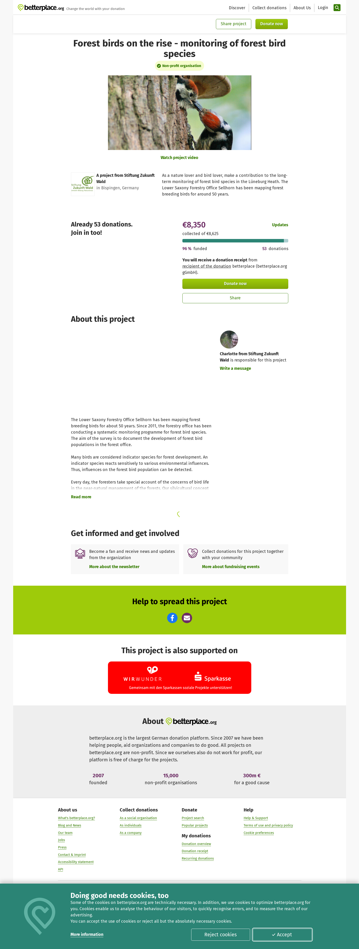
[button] (172, 618)
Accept (282, 935)
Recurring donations (198, 858)
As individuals (130, 825)
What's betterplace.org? (76, 818)
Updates (280, 224)
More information (87, 934)
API (60, 869)
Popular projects (195, 825)
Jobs (61, 840)
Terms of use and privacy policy (268, 825)
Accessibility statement (75, 862)
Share (235, 297)
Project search (193, 818)
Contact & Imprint (72, 855)
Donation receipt (195, 851)
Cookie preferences (258, 833)
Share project (233, 23)
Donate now (271, 23)
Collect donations (269, 7)
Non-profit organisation (181, 66)
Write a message (235, 368)
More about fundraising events (231, 566)
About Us (302, 7)
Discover (237, 7)
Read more (81, 496)
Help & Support (255, 818)
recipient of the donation (206, 266)
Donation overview (196, 844)
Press (62, 847)
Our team (65, 833)
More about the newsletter (114, 566)
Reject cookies (220, 935)
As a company (130, 833)
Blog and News (69, 825)
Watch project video (179, 157)
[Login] (322, 7)
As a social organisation (138, 818)
